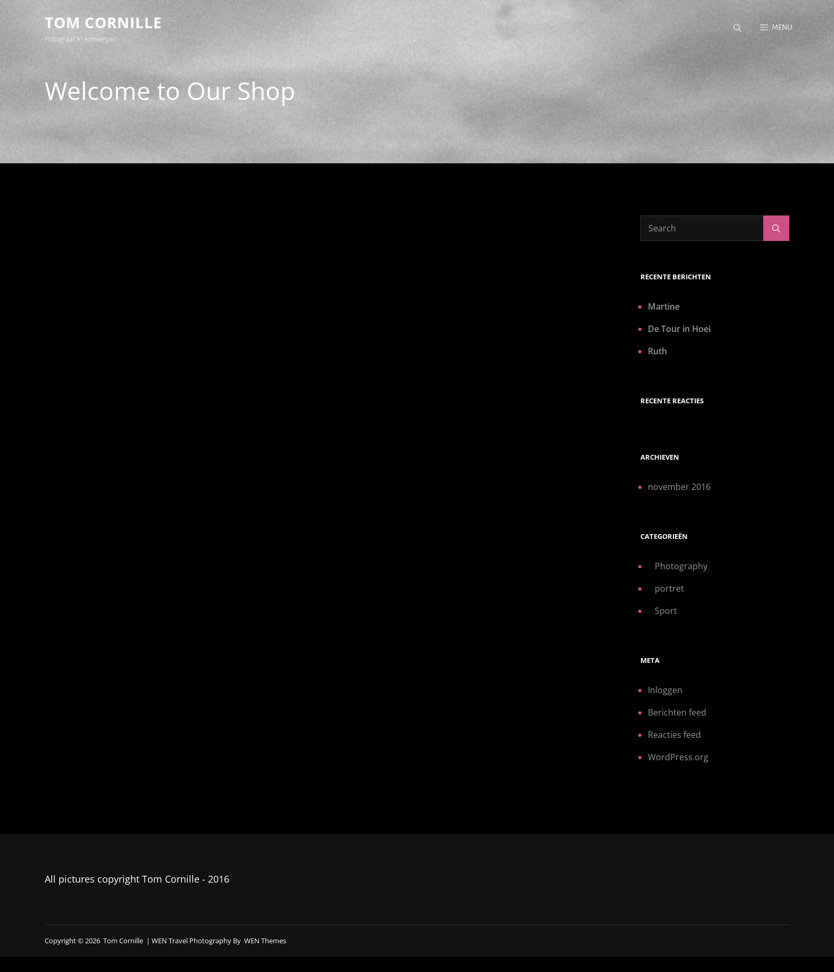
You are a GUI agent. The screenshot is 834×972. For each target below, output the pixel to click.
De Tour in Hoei (679, 329)
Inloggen (665, 690)
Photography (681, 566)
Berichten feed (677, 712)
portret (669, 588)
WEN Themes (265, 940)
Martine (664, 306)
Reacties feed (674, 735)
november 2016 (679, 487)
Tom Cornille (103, 22)
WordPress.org (678, 757)
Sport (666, 611)
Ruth (657, 351)
